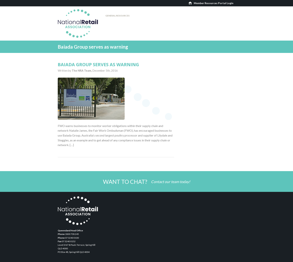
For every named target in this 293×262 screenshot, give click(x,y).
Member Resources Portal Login (213, 3)
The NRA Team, (82, 70)
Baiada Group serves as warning (98, 64)
